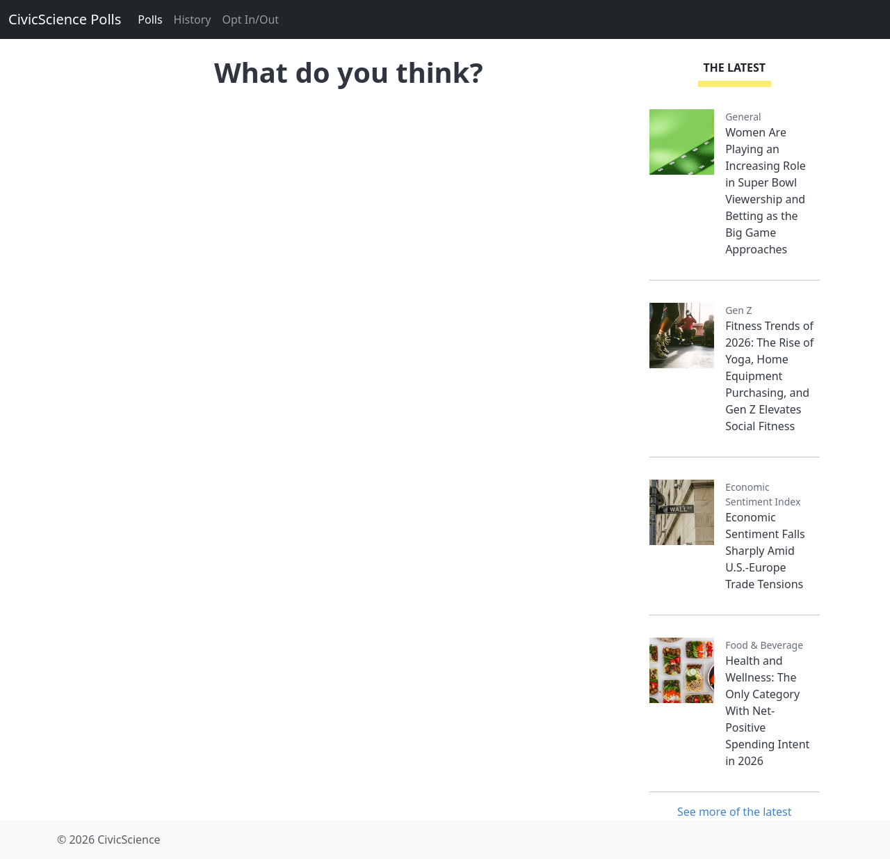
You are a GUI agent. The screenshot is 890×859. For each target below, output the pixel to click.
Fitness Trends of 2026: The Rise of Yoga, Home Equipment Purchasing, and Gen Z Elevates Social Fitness (769, 376)
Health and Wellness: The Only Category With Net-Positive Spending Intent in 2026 (767, 711)
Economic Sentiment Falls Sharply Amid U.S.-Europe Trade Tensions (765, 551)
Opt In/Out (250, 19)
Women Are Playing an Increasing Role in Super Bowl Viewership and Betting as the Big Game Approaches (765, 191)
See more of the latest (734, 811)
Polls (150, 19)
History (192, 19)
